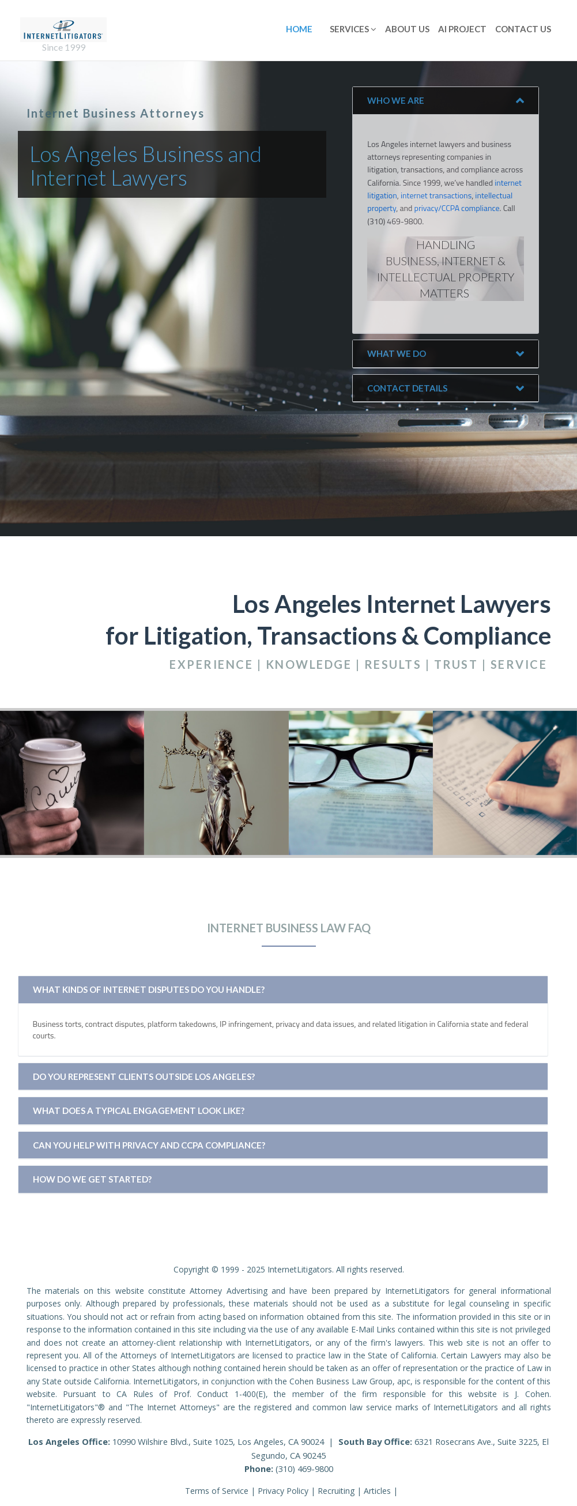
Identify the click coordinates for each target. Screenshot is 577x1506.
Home (299, 29)
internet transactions (436, 195)
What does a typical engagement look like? (138, 1110)
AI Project (462, 29)
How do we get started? (92, 1179)
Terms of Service (216, 1490)
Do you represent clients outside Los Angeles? (144, 1076)
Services (353, 29)
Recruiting (336, 1490)
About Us (407, 29)
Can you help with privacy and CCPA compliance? (149, 1145)
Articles (377, 1490)
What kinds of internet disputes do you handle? (149, 989)
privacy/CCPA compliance (457, 208)
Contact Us (523, 29)
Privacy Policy (283, 1490)
